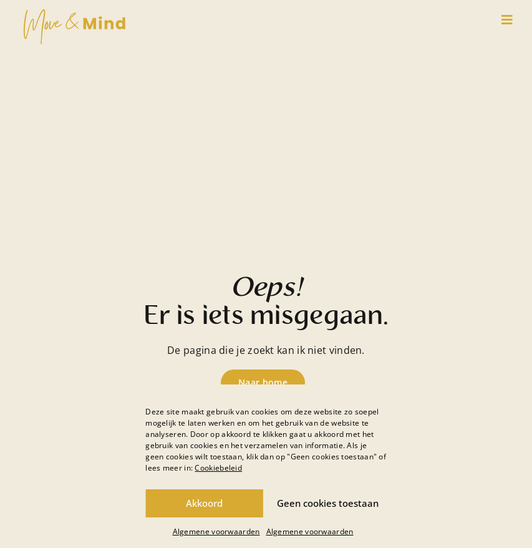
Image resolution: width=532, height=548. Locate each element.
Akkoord (204, 503)
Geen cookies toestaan (328, 503)
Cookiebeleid (218, 467)
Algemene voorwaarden (216, 531)
